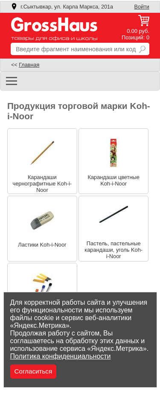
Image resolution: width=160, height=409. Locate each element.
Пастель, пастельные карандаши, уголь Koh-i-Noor (113, 249)
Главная (29, 65)
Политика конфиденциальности (60, 356)
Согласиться (33, 371)
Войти (141, 7)
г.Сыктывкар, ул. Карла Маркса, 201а (62, 7)
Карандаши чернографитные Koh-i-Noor (42, 183)
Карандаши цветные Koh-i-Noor (113, 180)
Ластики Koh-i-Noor (42, 244)
